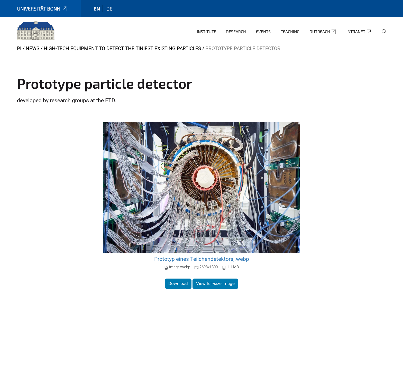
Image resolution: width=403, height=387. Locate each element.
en (97, 9)
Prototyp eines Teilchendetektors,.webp (201, 259)
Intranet (359, 31)
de (109, 9)
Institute (206, 31)
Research (236, 31)
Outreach (323, 31)
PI (19, 48)
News (32, 48)
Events (263, 31)
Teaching (290, 31)
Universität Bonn (42, 9)
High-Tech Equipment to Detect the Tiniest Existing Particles (122, 48)
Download (178, 283)
